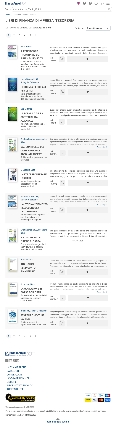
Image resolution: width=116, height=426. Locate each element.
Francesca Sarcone (30, 196)
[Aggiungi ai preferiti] (87, 59)
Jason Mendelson (38, 311)
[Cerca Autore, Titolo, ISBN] (59, 9)
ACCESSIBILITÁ (15, 389)
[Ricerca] (109, 9)
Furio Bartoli (26, 46)
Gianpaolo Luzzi (28, 170)
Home (7, 15)
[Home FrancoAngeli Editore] (15, 3)
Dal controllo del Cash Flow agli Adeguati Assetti (32, 151)
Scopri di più (102, 147)
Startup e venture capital (32, 317)
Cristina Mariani (28, 139)
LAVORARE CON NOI (18, 378)
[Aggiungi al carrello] (62, 59)
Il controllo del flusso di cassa (31, 239)
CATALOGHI (13, 371)
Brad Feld (25, 311)
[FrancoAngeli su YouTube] (17, 361)
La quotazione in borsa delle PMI (31, 290)
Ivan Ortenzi (26, 109)
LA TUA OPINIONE (16, 367)
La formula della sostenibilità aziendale (32, 117)
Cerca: (8, 9)
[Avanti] (35, 35)
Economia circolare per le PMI (34, 89)
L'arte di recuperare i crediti (34, 176)
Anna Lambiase (28, 284)
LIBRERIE (11, 381)
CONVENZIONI (14, 374)
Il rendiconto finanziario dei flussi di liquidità (32, 55)
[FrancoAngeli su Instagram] (14, 361)
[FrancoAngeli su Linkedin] (10, 361)
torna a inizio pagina (58, 421)
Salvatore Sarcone (29, 199)
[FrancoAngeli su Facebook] (6, 361)
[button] (77, 3)
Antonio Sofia (27, 259)
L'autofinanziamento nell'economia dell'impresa (34, 208)
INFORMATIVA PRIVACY (19, 385)
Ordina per (80, 28)
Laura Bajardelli (28, 79)
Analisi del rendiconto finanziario (28, 268)
